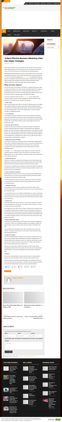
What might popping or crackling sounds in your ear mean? (33, 369)
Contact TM (43, 3)
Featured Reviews (10, 362)
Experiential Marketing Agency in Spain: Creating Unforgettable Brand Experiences (52, 402)
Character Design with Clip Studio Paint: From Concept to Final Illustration (14, 399)
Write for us (49, 3)
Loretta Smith (6, 63)
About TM (31, 3)
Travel (52, 31)
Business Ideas (16, 31)
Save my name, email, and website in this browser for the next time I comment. (24, 338)
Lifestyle (34, 31)
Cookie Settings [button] (51, 419)
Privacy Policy (37, 3)
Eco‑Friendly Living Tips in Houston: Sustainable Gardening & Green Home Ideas (13, 379)
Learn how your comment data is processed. (26, 356)
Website (33, 333)
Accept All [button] (58, 419)
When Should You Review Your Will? (53, 393)
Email (19, 333)
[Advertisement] (31, 20)
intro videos (26, 96)
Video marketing (26, 77)
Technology (44, 31)
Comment (7, 340)
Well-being (16, 34)
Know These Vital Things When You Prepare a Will (53, 368)
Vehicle (9, 34)
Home (26, 3)
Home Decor (26, 31)
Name (6, 333)
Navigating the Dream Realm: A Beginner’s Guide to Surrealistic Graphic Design (13, 409)
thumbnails (11, 150)
